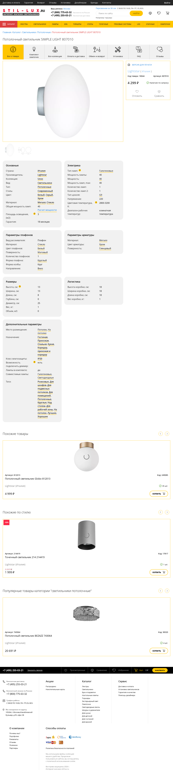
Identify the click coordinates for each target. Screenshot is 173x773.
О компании (16, 728)
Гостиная (42, 337)
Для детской (87, 716)
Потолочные (44, 32)
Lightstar (42, 174)
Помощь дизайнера (126, 695)
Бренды (94, 2)
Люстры (85, 686)
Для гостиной (87, 719)
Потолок (42, 329)
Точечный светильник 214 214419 (25, 557)
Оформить (160, 670)
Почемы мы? (14, 733)
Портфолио (14, 736)
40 (100, 178)
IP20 (40, 358)
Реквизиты (13, 739)
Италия (41, 170)
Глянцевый (105, 248)
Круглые (42, 402)
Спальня (42, 344)
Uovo (40, 178)
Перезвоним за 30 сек (106, 8)
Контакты (106, 2)
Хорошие (43, 416)
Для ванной (87, 722)
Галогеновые (106, 170)
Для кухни (86, 713)
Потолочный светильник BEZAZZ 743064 (28, 635)
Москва (66, 9)
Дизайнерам (80, 2)
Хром (40, 198)
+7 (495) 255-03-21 (70, 15)
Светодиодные (46, 377)
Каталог (9, 24)
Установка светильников (128, 689)
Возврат (41, 2)
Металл (42, 202)
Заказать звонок (35, 670)
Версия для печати (142, 65)
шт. (139, 670)
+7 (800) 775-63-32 (70, 12)
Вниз (40, 268)
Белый (41, 194)
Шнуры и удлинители (91, 710)
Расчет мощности (47, 209)
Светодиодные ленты (91, 707)
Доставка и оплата (11, 2)
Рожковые (43, 381)
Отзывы (53, 2)
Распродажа (51, 686)
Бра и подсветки (89, 692)
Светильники (29, 32)
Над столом (45, 404)
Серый (49, 194)
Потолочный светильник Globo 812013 (27, 478)
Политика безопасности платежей (60, 748)
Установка (65, 2)
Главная (7, 32)
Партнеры (13, 748)
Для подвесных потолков (44, 389)
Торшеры (86, 698)
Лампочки (86, 704)
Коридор (42, 347)
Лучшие (52, 413)
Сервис (122, 681)
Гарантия (28, 2)
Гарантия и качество (127, 692)
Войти (167, 2)
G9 (100, 194)
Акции (50, 681)
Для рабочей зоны (45, 408)
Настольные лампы (90, 695)
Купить (159, 493)
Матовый (43, 252)
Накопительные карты (55, 689)
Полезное (13, 745)
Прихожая (43, 340)
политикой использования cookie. (61, 761)
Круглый (42, 260)
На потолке (44, 331)
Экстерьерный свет (90, 701)
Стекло (50, 202)
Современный (45, 190)
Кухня (51, 344)
